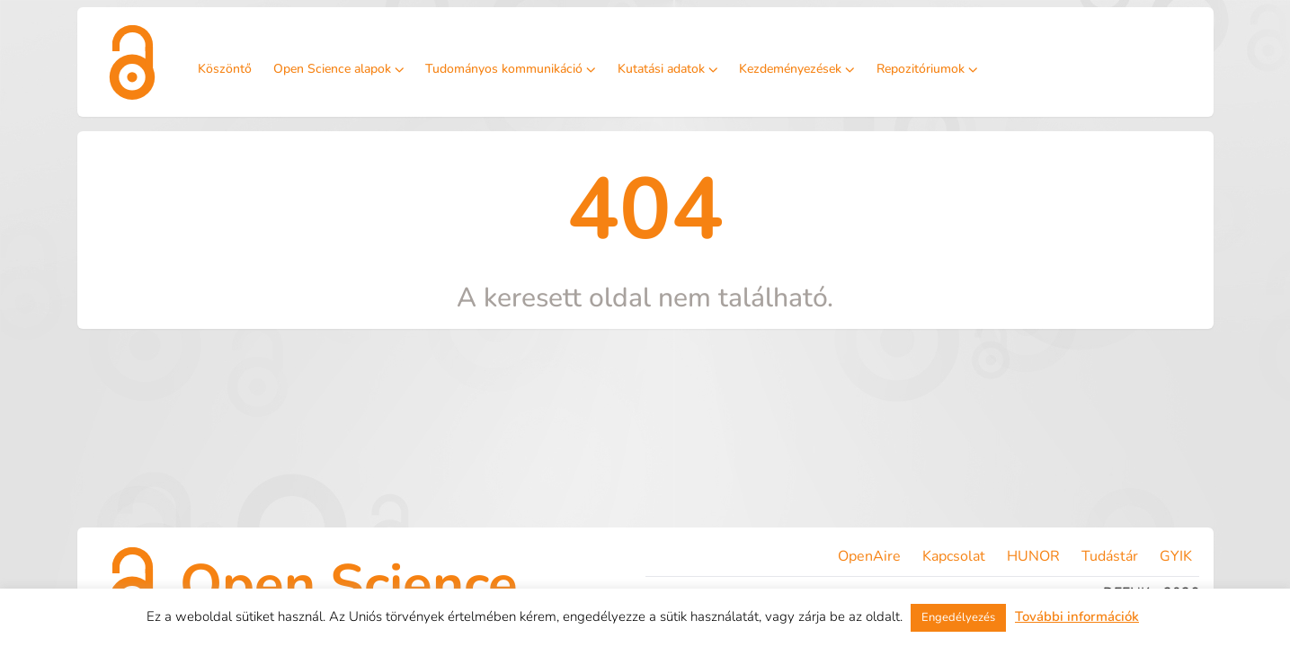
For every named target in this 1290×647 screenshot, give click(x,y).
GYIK (1176, 556)
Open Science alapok (339, 68)
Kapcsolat (953, 556)
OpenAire (869, 556)
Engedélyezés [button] (958, 617)
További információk (1077, 616)
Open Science (349, 584)
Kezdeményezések (797, 68)
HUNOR (1033, 556)
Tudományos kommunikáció (510, 68)
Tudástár (1109, 556)
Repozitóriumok (927, 68)
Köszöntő (225, 68)
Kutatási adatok (668, 68)
